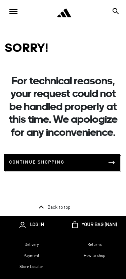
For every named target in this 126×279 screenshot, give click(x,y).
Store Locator (31, 267)
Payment (31, 256)
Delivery (32, 245)
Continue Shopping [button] (62, 162)
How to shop (95, 256)
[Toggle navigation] (13, 11)
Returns (94, 245)
